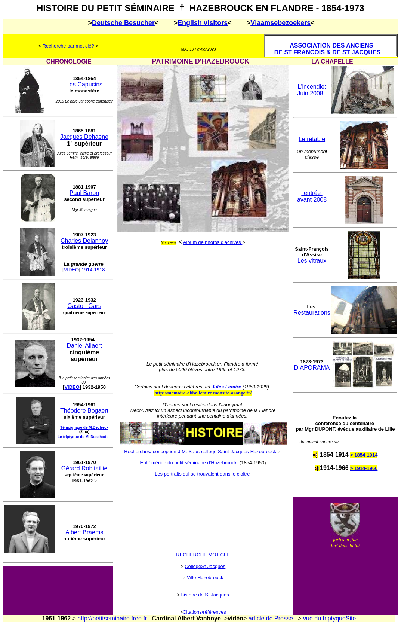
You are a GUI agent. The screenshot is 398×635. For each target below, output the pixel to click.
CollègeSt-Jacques (205, 566)
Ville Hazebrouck (205, 577)
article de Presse (271, 618)
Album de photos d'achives (213, 242)
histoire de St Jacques (205, 595)
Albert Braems (84, 532)
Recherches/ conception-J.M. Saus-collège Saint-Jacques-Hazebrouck (200, 451)
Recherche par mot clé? (69, 46)
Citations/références (204, 612)
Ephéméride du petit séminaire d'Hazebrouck (188, 462)
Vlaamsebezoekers (280, 23)
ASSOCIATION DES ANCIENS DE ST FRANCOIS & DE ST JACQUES (327, 48)
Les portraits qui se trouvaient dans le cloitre (202, 474)
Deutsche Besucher (123, 23)
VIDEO (71, 269)
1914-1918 (93, 269)
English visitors (203, 23)
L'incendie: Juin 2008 (311, 90)
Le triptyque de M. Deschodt (83, 437)
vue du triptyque (324, 618)
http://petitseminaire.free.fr (112, 618)
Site (351, 618)
